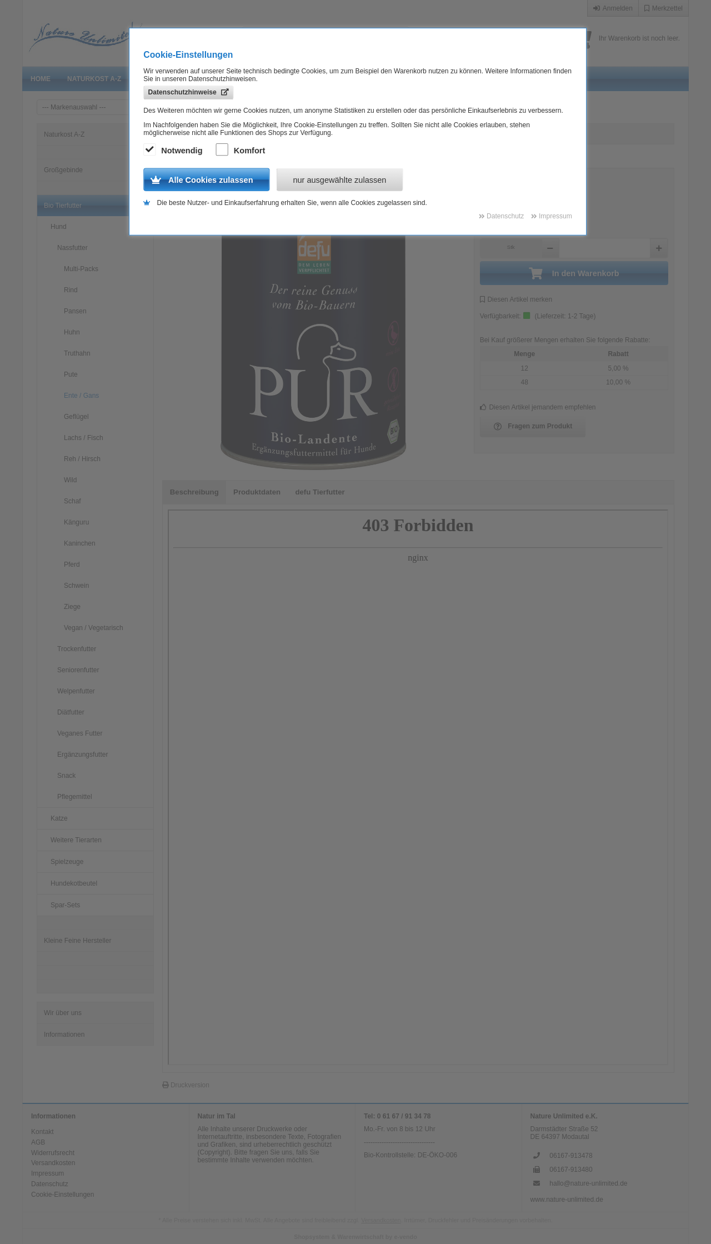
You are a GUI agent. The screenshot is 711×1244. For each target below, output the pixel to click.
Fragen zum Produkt (533, 426)
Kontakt (42, 1132)
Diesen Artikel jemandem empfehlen (538, 407)
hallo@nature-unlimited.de (588, 1183)
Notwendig (174, 150)
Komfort (242, 150)
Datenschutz (49, 1184)
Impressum (47, 1173)
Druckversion (185, 1085)
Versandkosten (53, 1163)
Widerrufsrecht (52, 1153)
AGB (38, 1142)
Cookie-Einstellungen (62, 1194)
